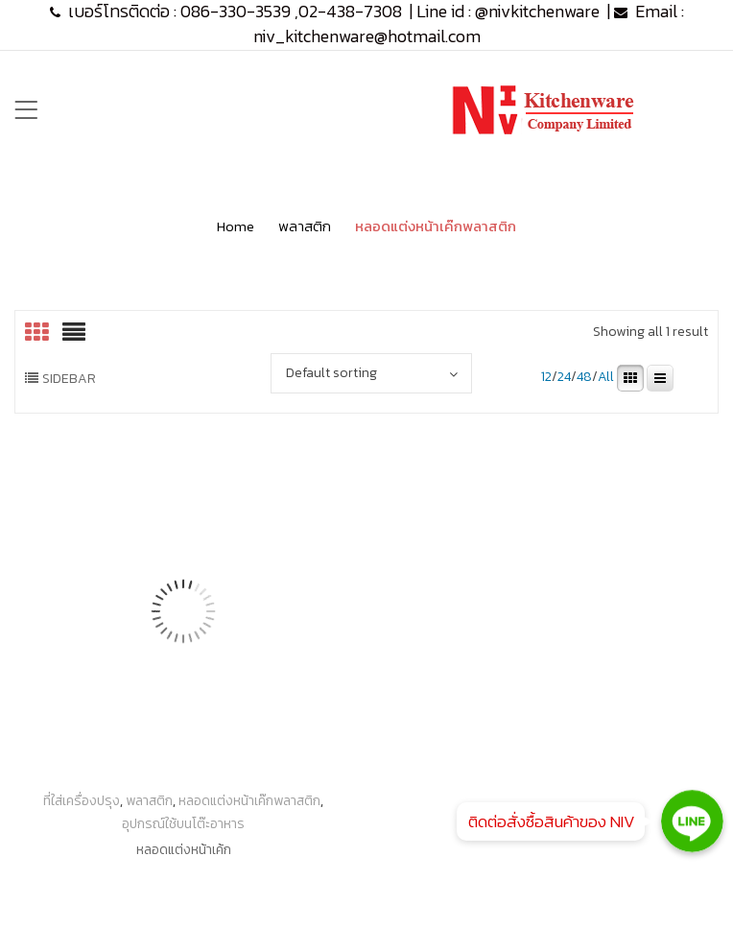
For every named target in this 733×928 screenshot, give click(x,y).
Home (235, 226)
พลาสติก (304, 226)
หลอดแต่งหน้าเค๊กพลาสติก (249, 801)
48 (584, 377)
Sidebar (69, 379)
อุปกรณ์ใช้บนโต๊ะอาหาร (183, 824)
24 (564, 377)
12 (546, 377)
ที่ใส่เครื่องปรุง (81, 801)
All (606, 377)
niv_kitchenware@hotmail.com (367, 36)
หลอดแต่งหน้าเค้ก (183, 850)
